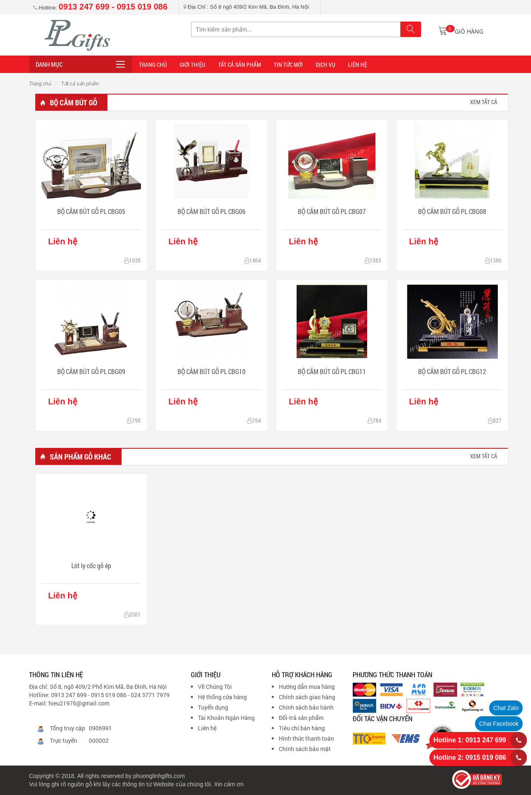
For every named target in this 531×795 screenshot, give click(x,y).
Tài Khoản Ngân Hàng (226, 718)
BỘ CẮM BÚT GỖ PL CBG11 (332, 371)
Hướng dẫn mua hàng (307, 686)
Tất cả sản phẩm (239, 64)
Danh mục (49, 64)
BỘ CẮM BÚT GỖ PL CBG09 (91, 371)
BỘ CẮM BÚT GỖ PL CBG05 (91, 211)
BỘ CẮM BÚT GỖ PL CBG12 (452, 371)
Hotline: (100, 8)
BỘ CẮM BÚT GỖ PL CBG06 (212, 211)
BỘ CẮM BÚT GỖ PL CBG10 (212, 371)
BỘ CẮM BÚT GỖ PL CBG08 (452, 211)
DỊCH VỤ (325, 64)
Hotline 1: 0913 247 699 (470, 740)
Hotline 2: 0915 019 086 (470, 757)
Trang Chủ (153, 64)
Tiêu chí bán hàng (302, 728)
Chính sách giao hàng (307, 697)
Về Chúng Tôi (215, 686)
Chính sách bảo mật (305, 749)
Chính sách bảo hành (306, 707)
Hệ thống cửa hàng (222, 697)
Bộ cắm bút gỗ (73, 102)
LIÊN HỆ (357, 64)
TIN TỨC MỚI (288, 64)
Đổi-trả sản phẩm (301, 718)
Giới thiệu (192, 64)
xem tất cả (483, 102)
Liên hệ (207, 728)
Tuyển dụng (213, 707)
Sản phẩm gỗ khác (80, 457)
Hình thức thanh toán (306, 738)
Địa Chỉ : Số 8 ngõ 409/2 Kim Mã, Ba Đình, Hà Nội (246, 7)
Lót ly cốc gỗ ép (91, 565)
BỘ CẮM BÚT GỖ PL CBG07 (332, 211)
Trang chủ (40, 84)
